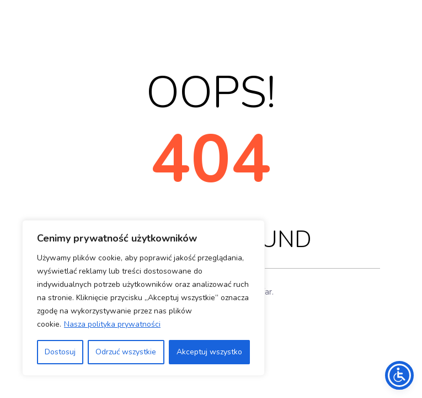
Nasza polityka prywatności (112, 324)
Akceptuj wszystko (209, 352)
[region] (143, 298)
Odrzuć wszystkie (125, 352)
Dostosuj (60, 352)
